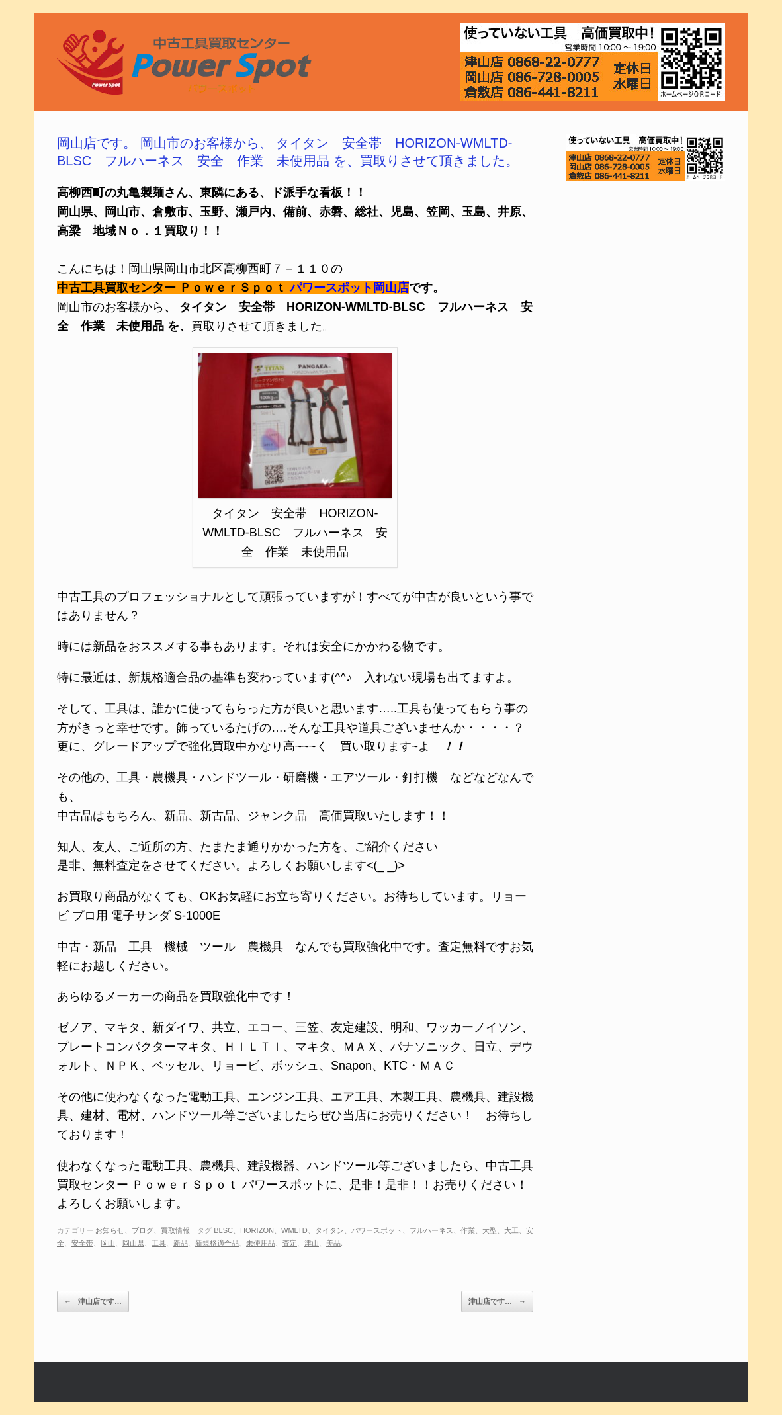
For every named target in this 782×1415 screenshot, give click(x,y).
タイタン (329, 1230)
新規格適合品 (217, 1243)
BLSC (223, 1230)
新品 (180, 1243)
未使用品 (260, 1243)
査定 (289, 1243)
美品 (333, 1243)
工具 (159, 1243)
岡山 (108, 1243)
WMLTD (294, 1230)
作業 (467, 1230)
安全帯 (82, 1243)
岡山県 (133, 1243)
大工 (511, 1230)
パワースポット (376, 1230)
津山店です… (93, 1301)
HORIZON (257, 1230)
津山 (311, 1243)
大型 (489, 1230)
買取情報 (175, 1230)
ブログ (142, 1230)
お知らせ (109, 1230)
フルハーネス (431, 1230)
